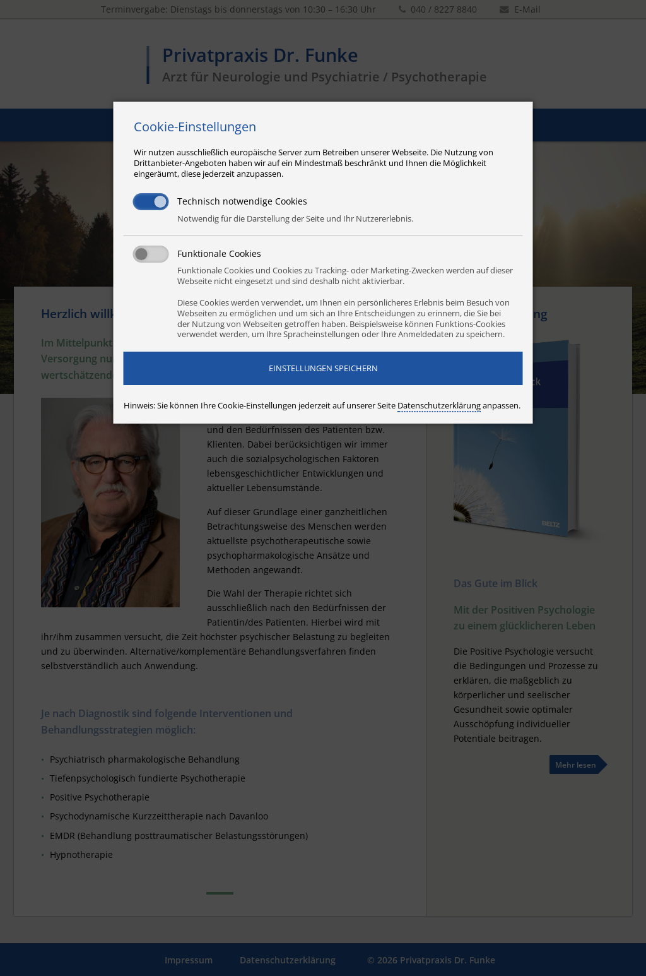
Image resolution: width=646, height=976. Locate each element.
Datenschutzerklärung (439, 405)
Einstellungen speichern (323, 368)
